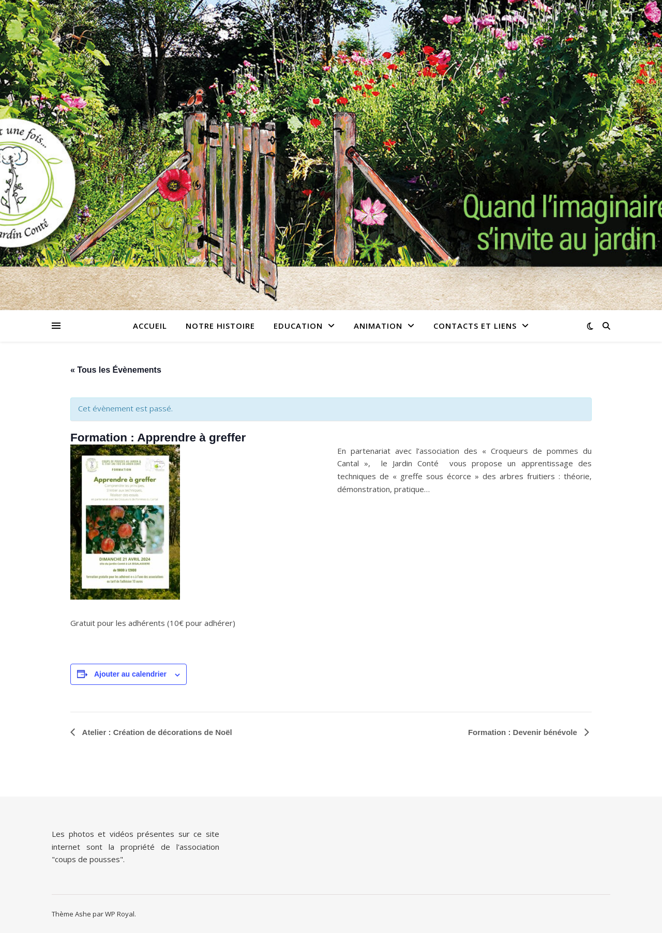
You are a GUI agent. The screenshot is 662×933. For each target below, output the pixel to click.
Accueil (150, 325)
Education (298, 325)
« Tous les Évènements (115, 369)
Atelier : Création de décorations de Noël (156, 732)
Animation (378, 325)
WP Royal (119, 914)
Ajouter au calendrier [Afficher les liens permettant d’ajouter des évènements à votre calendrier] (130, 674)
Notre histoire (220, 325)
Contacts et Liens (475, 325)
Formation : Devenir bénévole (523, 732)
